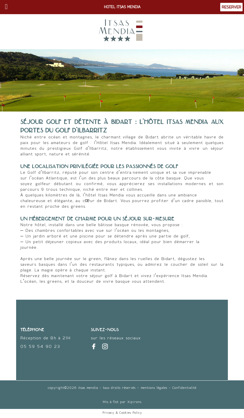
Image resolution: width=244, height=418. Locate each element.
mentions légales (154, 388)
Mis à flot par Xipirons (122, 402)
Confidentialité (184, 388)
